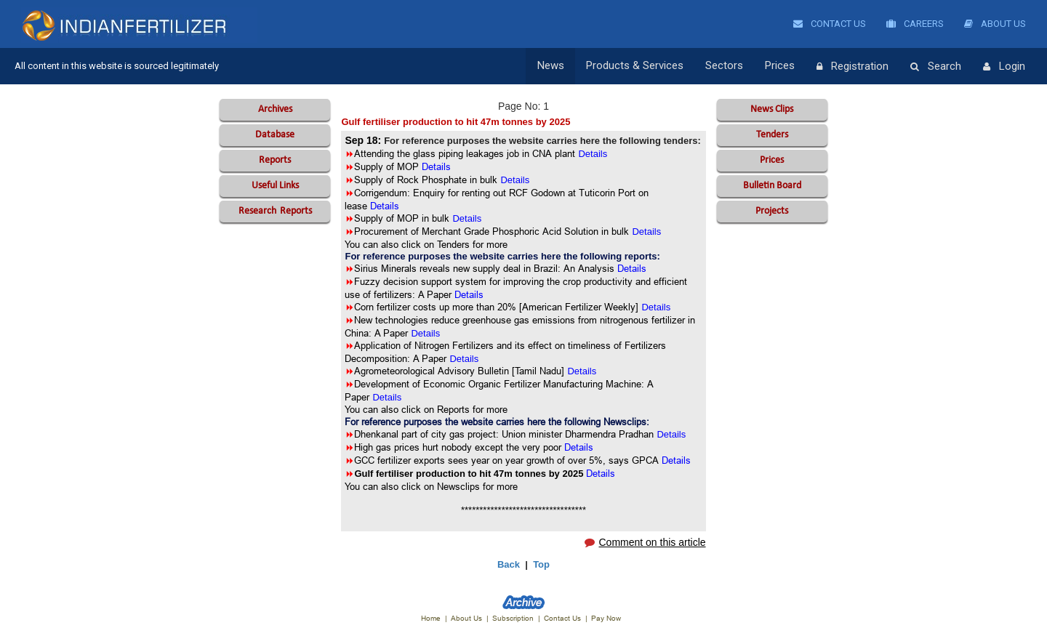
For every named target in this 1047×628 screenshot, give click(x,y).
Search (935, 67)
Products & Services (634, 66)
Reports (275, 160)
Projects (771, 211)
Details (631, 268)
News (550, 66)
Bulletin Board (772, 185)
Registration (852, 67)
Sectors (724, 66)
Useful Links (275, 185)
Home (431, 618)
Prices (780, 66)
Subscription (513, 618)
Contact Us (829, 23)
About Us (995, 23)
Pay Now (606, 618)
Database (274, 134)
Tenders (772, 134)
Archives (275, 109)
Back (508, 564)
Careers (915, 23)
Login (1004, 67)
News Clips (771, 109)
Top (541, 564)
